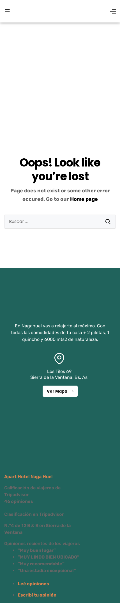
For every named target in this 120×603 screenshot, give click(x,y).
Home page (84, 199)
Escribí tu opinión (37, 595)
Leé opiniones (33, 583)
